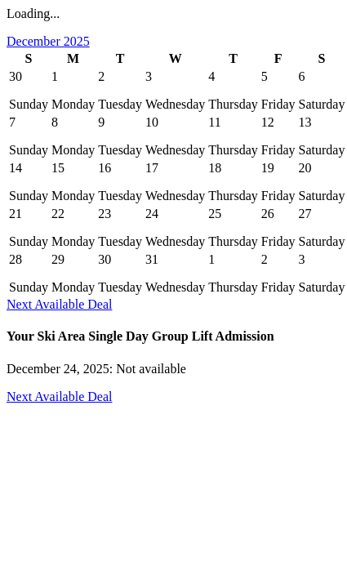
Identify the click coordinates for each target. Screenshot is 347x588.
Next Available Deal (59, 304)
